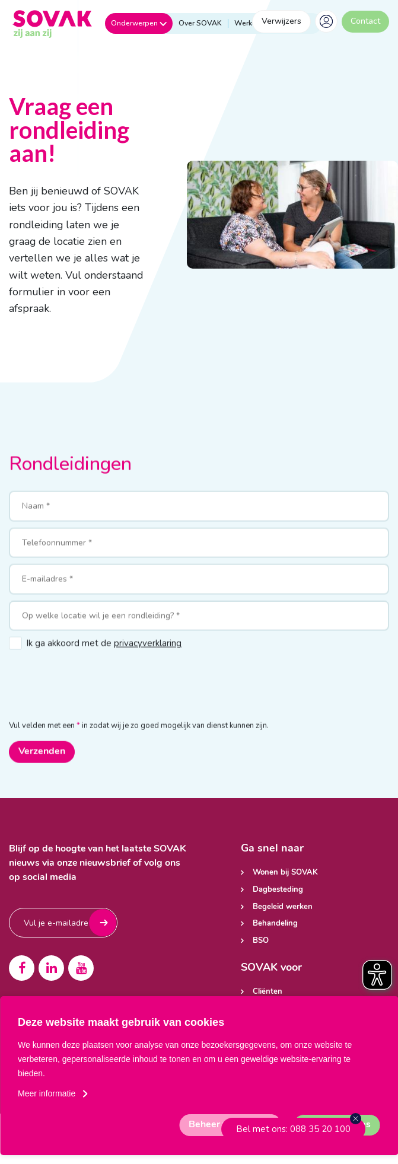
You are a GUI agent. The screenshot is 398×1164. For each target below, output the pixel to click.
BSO (261, 941)
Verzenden (41, 772)
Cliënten (267, 992)
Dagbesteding (278, 890)
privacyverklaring (148, 664)
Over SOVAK (200, 23)
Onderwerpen (139, 23)
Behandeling (275, 923)
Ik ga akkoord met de (104, 664)
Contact (365, 21)
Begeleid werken (283, 907)
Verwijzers (281, 21)
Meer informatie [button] (46, 1093)
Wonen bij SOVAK (285, 872)
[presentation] (99, 700)
